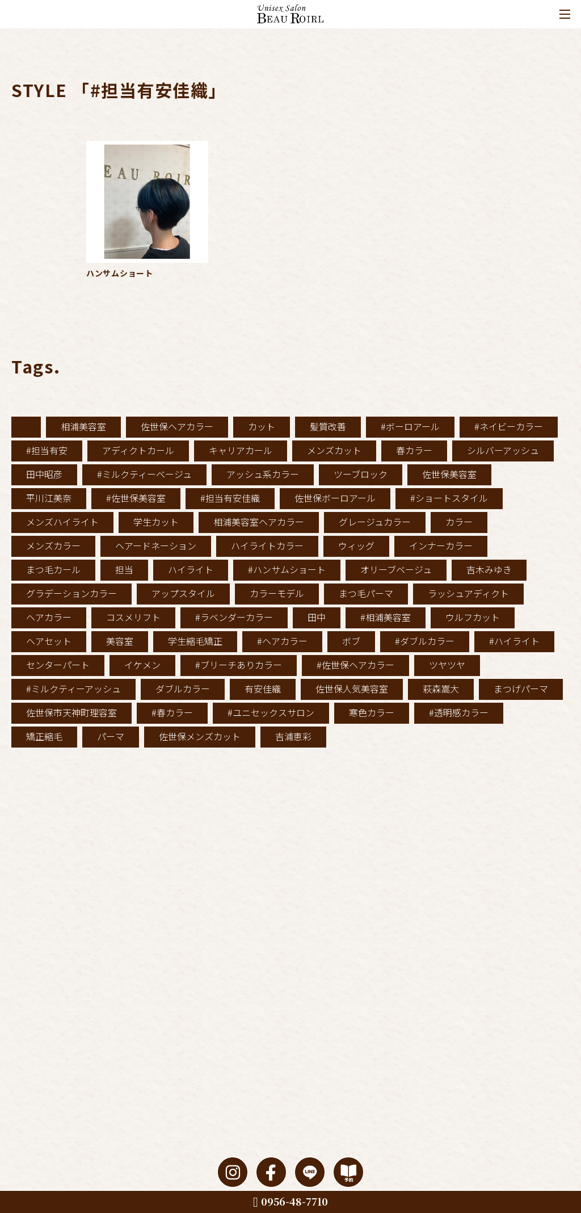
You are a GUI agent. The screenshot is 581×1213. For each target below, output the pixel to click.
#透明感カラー (459, 712)
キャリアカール (240, 450)
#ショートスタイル (449, 498)
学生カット (156, 521)
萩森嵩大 (441, 688)
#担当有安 (47, 450)
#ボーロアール (410, 426)
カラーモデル (277, 593)
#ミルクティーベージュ (144, 474)
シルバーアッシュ (503, 450)
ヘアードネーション (155, 545)
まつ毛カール (53, 569)
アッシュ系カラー (262, 474)
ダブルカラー (182, 688)
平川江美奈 (48, 498)
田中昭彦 (44, 474)
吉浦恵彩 (293, 736)
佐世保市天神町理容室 (71, 712)
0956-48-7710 (290, 1201)
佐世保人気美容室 (351, 688)
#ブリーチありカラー (238, 664)
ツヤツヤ (447, 664)
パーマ (110, 736)
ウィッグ (356, 545)
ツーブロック (361, 474)
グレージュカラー (375, 521)
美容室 (119, 641)
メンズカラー (53, 545)
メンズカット (334, 450)
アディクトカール (138, 450)
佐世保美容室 (449, 474)
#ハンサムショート (287, 569)
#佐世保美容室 (136, 498)
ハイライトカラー (267, 545)
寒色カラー (371, 712)
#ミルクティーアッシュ (73, 688)
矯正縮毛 (44, 736)
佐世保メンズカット (200, 736)
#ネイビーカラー (508, 426)
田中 (317, 617)
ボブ (351, 641)
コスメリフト (133, 617)
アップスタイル (183, 593)
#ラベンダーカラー (234, 617)
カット (261, 426)
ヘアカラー (48, 617)
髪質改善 (328, 426)
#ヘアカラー (282, 641)
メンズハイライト (62, 521)
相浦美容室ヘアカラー (258, 521)
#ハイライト (514, 641)
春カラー (414, 450)
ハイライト (190, 569)
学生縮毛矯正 (195, 641)
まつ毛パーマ (366, 593)
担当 (124, 569)
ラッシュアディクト (468, 593)
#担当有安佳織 (230, 498)
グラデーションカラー (71, 593)
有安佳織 (263, 688)
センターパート (58, 664)
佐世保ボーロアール (335, 498)
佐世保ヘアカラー (177, 426)
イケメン (142, 664)
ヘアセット (48, 641)
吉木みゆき (489, 569)
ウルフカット (472, 617)
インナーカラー (441, 545)
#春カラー (172, 712)
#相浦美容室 (385, 617)
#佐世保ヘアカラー (355, 664)
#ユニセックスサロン (271, 712)
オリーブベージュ (396, 569)
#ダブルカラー (424, 641)
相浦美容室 (83, 426)
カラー (459, 521)
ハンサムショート (119, 273)
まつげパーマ (521, 688)
